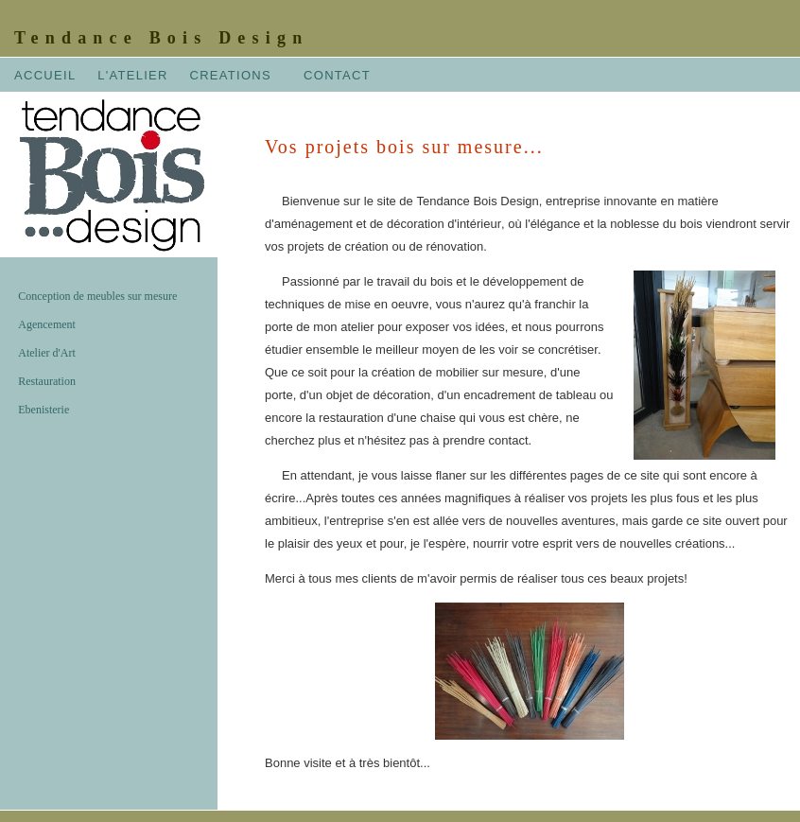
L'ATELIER (132, 75)
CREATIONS (230, 75)
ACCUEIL (45, 75)
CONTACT (337, 75)
